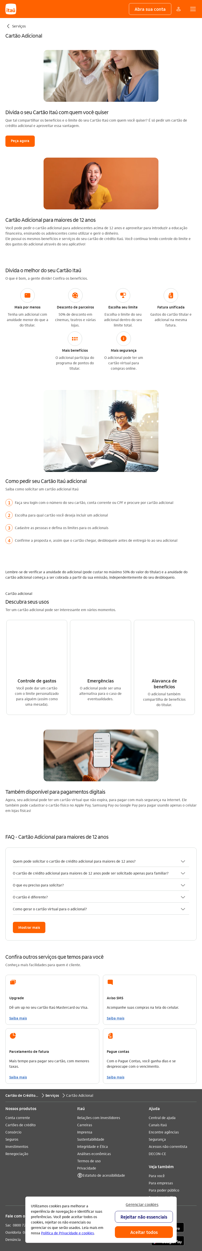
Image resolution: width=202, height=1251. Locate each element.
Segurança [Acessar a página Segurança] (157, 1040)
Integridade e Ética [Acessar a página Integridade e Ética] (92, 1047)
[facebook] (105, 1129)
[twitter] (116, 1129)
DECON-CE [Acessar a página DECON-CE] (157, 1054)
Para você (157, 1076)
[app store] (167, 1129)
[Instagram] (84, 1129)
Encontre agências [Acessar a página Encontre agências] (164, 1033)
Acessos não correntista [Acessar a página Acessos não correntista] (168, 1047)
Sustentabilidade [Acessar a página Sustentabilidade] (90, 1040)
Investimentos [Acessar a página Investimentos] (16, 1047)
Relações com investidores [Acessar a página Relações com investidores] (98, 1018)
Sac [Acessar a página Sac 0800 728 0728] (8, 1126)
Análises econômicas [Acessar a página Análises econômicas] (94, 1054)
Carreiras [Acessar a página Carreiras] (84, 1025)
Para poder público (164, 1091)
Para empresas (161, 1083)
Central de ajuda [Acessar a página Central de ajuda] (162, 1018)
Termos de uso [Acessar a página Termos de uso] (89, 1061)
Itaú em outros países (26, 1155)
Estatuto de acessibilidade (104, 1076)
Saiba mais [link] (18, 919)
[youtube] (94, 1129)
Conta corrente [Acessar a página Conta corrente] (17, 1018)
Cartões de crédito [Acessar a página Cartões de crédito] (20, 1025)
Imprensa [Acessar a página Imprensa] (84, 1033)
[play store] (167, 1142)
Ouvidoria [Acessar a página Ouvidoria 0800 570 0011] (13, 1133)
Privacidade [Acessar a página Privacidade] (86, 1069)
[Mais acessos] (178, 9)
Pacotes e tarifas (162, 1098)
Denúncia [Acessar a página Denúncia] (13, 1140)
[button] (150, 9)
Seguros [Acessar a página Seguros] (11, 1040)
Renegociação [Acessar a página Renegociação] (16, 1054)
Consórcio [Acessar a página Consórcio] (13, 1033)
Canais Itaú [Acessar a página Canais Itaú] (158, 1025)
